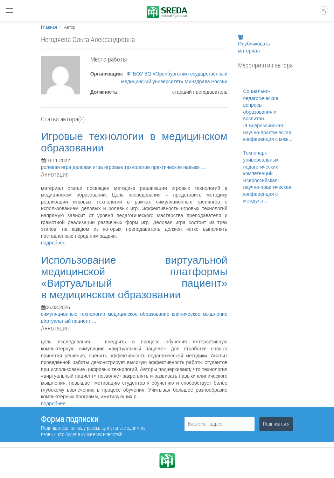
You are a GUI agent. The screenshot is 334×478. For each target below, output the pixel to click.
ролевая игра (56, 167)
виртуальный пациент (66, 321)
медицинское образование (140, 314)
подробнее (53, 242)
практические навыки (176, 167)
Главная (49, 27)
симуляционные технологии (74, 314)
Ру (323, 10)
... (203, 167)
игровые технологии (127, 167)
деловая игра (88, 167)
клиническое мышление (200, 314)
